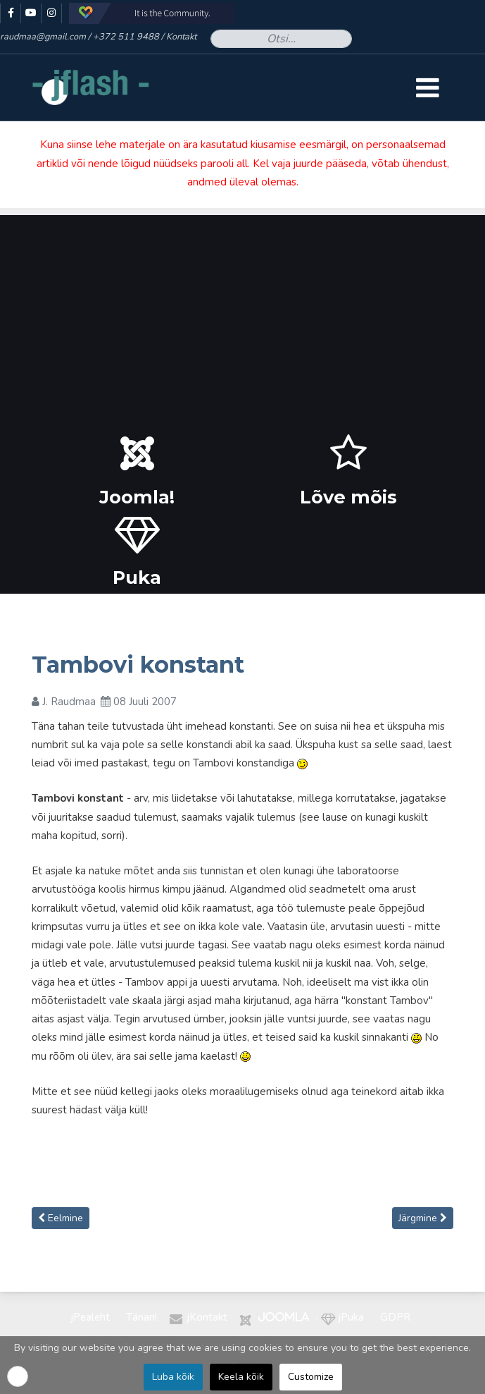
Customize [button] (311, 1376)
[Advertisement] (242, 313)
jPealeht (90, 1317)
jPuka (351, 1317)
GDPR (395, 1317)
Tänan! (141, 1317)
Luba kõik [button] (173, 1376)
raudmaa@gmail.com (43, 36)
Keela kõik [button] (241, 1376)
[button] (17, 1376)
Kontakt (181, 36)
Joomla (283, 1317)
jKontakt (207, 1317)
